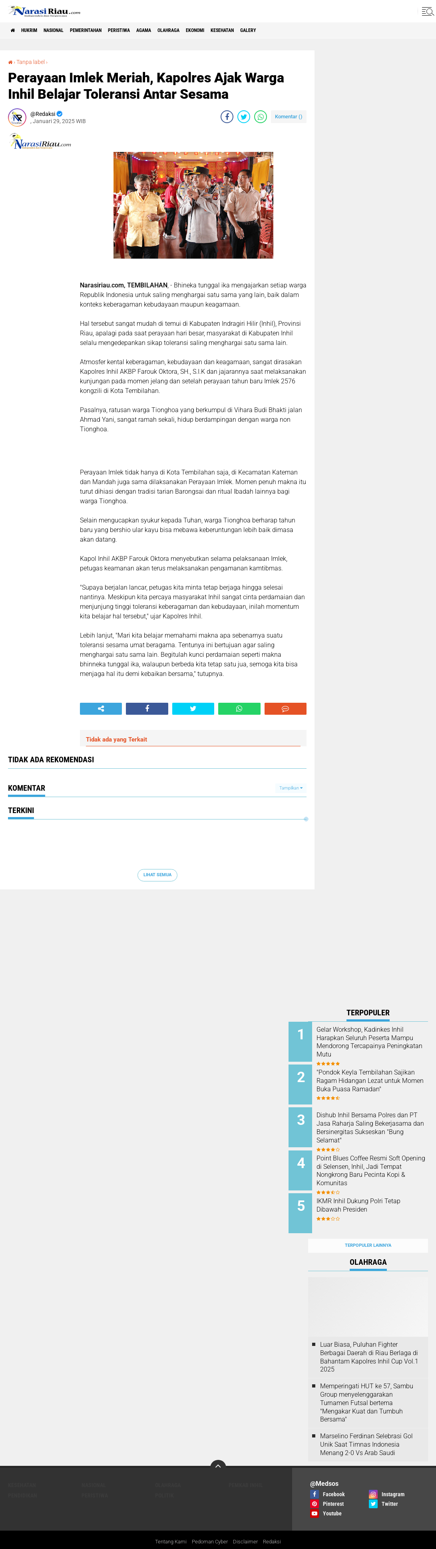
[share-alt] (101, 709)
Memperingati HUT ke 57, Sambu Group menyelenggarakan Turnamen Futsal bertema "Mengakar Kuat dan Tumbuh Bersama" (366, 1387)
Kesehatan (277, 30)
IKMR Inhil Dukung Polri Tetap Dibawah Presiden (378, 1195)
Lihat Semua (157, 874)
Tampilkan (291, 787)
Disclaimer (248, 1526)
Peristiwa (148, 30)
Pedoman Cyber (210, 1526)
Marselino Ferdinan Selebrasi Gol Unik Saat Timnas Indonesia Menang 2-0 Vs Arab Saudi (366, 1429)
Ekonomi (243, 30)
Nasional (67, 30)
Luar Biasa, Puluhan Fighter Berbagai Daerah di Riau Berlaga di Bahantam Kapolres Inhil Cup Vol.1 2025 (369, 1341)
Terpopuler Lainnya (368, 1229)
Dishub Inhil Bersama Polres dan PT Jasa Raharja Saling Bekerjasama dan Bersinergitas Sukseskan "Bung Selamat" (375, 1126)
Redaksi (275, 1526)
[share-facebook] (227, 116)
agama (179, 30)
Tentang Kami (168, 1526)
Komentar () (289, 117)
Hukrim (36, 30)
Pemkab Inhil (246, 1469)
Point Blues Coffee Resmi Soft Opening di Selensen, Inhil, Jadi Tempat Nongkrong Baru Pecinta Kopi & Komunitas (378, 1162)
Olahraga (210, 30)
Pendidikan (22, 1480)
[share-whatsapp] (260, 116)
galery (310, 30)
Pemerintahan (107, 30)
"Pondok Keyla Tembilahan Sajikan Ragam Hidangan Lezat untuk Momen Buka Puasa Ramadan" (374, 1082)
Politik (164, 1480)
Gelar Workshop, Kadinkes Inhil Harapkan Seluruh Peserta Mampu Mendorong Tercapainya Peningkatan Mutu (375, 1045)
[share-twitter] (243, 116)
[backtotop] (218, 1452)
